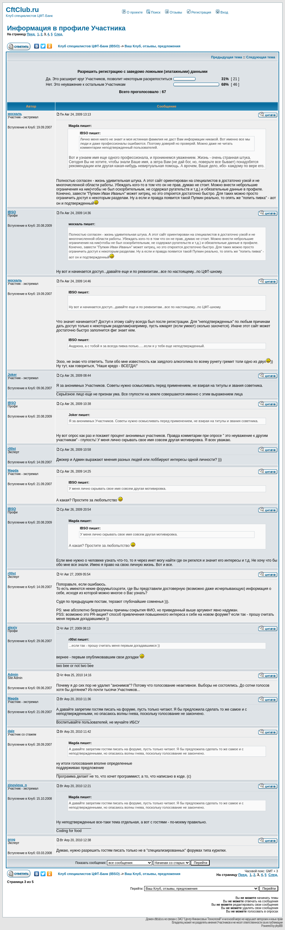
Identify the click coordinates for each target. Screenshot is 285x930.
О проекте (132, 12)
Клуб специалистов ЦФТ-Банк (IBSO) (89, 46)
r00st (12, 448)
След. (58, 34)
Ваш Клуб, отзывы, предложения (152, 46)
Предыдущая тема (226, 57)
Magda (13, 470)
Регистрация (199, 12)
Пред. (31, 34)
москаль (15, 114)
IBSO (12, 212)
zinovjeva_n (17, 785)
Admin (13, 674)
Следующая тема (260, 57)
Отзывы (173, 12)
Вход (222, 12)
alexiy (12, 627)
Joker (12, 374)
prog (11, 839)
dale (11, 731)
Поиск (153, 12)
